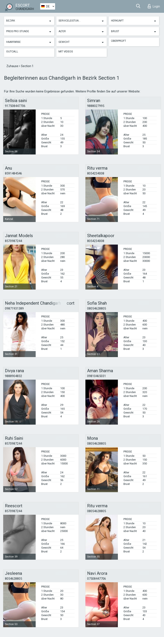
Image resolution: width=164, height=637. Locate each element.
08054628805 (96, 308)
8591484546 (13, 173)
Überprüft (118, 40)
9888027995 (95, 106)
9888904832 (13, 376)
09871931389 (14, 308)
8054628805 (13, 579)
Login (154, 6)
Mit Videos (66, 51)
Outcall (12, 51)
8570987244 (13, 241)
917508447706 (15, 106)
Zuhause (12, 66)
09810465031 (96, 376)
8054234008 (95, 173)
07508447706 (96, 579)
